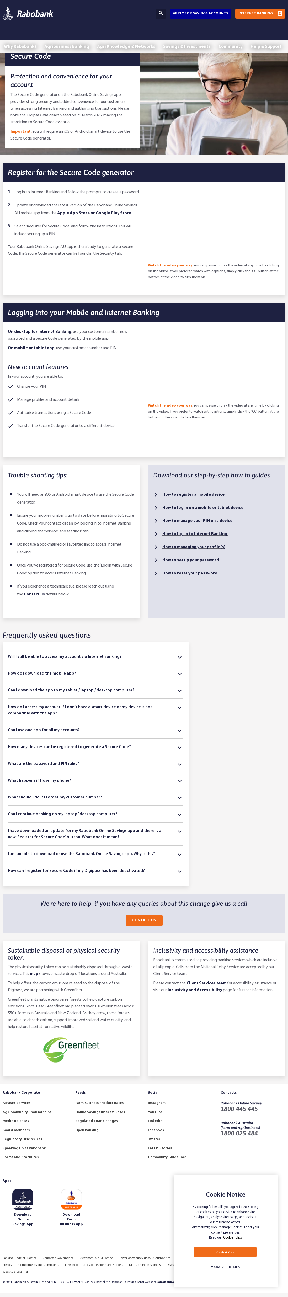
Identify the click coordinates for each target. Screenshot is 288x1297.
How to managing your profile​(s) (193, 551)
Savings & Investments (188, 36)
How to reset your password (189, 577)
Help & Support (268, 36)
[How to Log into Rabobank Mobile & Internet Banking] (214, 370)
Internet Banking (255, 13)
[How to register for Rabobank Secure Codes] (214, 230)
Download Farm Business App (71, 1223)
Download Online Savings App (23, 1223)
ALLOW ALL (225, 1252)
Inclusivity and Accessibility (195, 994)
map (34, 978)
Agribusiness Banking (67, 36)
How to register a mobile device (193, 499)
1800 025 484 (239, 1137)
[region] (226, 1231)
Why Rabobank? (20, 36)
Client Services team (206, 987)
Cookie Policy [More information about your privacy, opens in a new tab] (232, 1237)
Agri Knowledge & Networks (127, 36)
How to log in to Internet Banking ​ (195, 538)
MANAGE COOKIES (225, 1267)
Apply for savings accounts (200, 13)
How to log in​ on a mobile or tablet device (203, 512)
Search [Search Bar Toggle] (161, 13)
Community (232, 36)
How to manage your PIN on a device (197, 525)
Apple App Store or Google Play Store (94, 217)
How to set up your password (190, 564)
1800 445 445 (239, 1113)
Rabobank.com (167, 1286)
